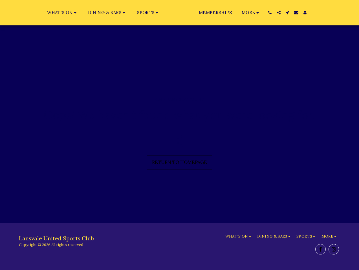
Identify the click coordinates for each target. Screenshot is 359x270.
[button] (51, 12)
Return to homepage (179, 162)
